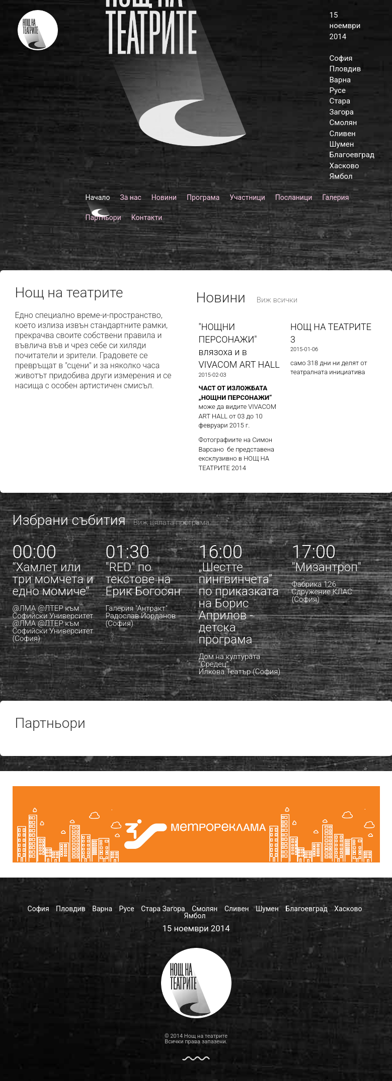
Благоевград (352, 154)
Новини (164, 197)
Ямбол (341, 176)
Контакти (147, 217)
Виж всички (277, 299)
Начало (98, 197)
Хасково (344, 165)
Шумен (342, 144)
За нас (130, 197)
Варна (340, 79)
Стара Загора (163, 909)
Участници (247, 197)
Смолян (343, 122)
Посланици (293, 197)
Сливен (343, 133)
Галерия (335, 197)
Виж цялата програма (171, 522)
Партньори (103, 217)
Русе (338, 90)
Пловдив (345, 68)
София (341, 58)
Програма (203, 197)
